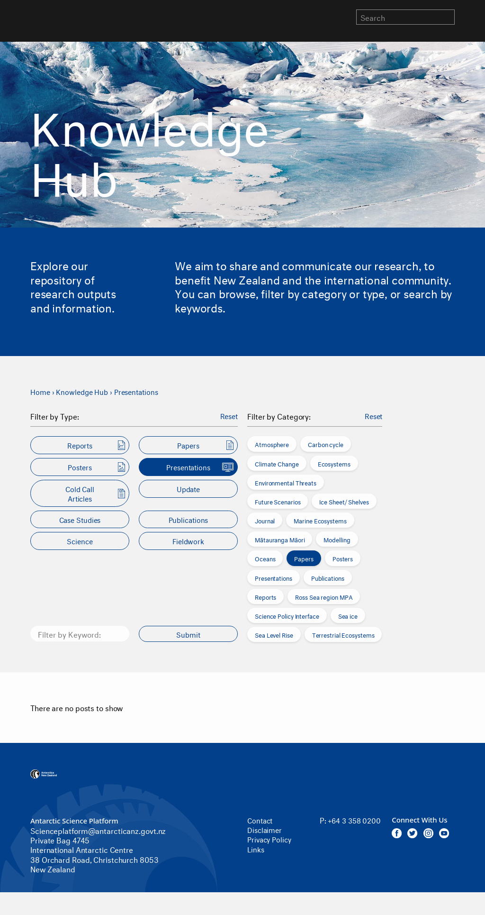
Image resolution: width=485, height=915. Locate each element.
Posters (342, 558)
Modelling (336, 539)
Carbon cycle (325, 443)
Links (256, 848)
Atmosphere (272, 443)
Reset (228, 416)
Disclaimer (265, 829)
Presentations (142, 391)
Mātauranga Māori (280, 539)
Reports (265, 596)
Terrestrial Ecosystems (343, 634)
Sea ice (348, 615)
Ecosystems (334, 462)
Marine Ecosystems (320, 520)
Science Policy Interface (287, 615)
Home (40, 391)
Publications (327, 577)
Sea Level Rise (274, 634)
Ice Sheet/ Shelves (343, 501)
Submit (188, 634)
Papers (303, 558)
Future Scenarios (277, 501)
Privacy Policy (271, 838)
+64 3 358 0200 (342, 824)
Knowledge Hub (84, 391)
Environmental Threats (285, 482)
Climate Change (277, 462)
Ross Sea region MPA (323, 596)
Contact (261, 819)
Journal (265, 520)
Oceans (265, 558)
